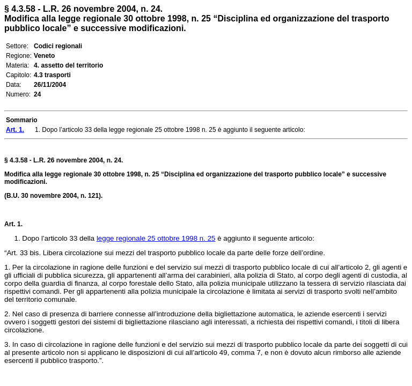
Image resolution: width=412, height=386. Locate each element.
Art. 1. (13, 224)
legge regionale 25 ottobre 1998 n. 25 (156, 238)
